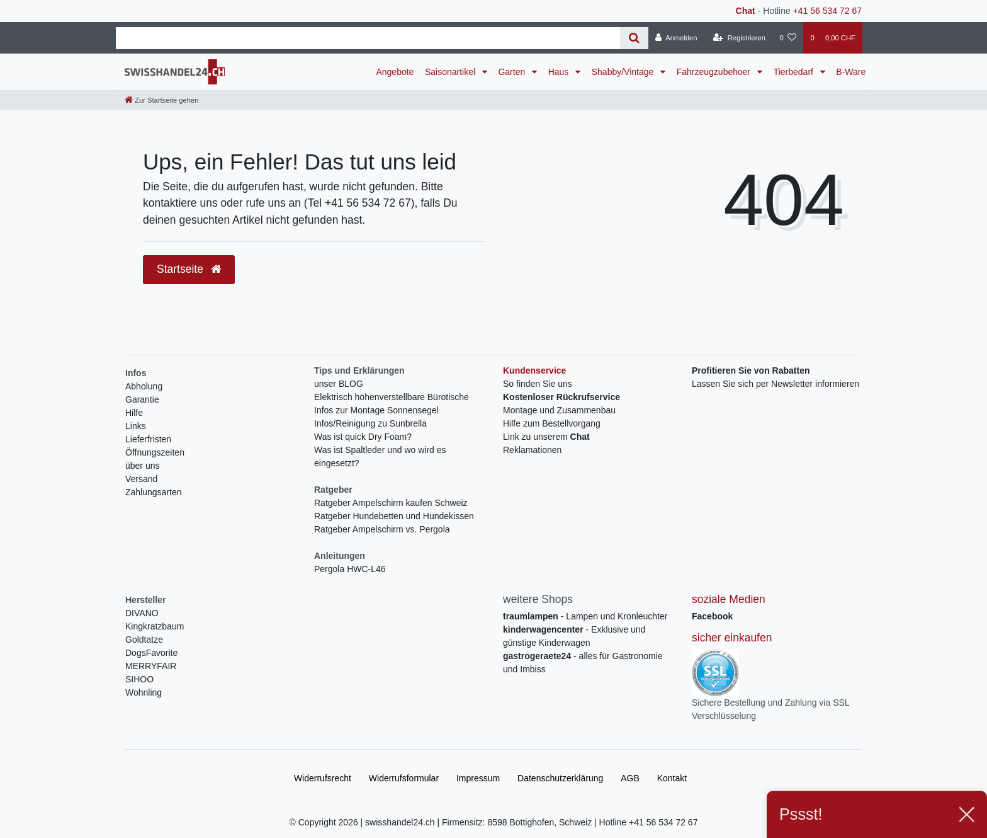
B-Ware (851, 72)
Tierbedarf (795, 72)
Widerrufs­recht (322, 778)
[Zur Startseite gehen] (161, 100)
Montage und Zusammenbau (559, 410)
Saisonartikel (451, 72)
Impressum (478, 778)
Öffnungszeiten (154, 452)
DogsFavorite (151, 653)
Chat (745, 11)
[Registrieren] (739, 38)
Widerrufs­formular (404, 778)
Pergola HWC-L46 (350, 569)
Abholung (143, 386)
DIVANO (142, 613)
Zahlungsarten (153, 492)
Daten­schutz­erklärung (560, 778)
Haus (560, 72)
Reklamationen (532, 450)
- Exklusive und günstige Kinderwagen (574, 636)
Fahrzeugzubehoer (715, 72)
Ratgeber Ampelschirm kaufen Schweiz (391, 503)
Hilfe (134, 413)
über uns (142, 466)
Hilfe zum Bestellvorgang (552, 423)
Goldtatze (144, 639)
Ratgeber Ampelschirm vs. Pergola (382, 529)
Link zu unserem (546, 437)
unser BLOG (338, 384)
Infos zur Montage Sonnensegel (376, 410)
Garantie (142, 399)
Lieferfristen (148, 439)
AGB (630, 778)
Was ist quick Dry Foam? (363, 437)
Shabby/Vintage (624, 72)
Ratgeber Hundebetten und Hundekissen (394, 516)
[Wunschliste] (787, 38)
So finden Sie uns (537, 384)
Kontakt (672, 778)
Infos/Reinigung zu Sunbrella (370, 423)
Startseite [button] (189, 269)
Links (135, 426)
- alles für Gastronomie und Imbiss (583, 662)
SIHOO (139, 679)
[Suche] (634, 38)
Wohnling (143, 692)
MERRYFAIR (150, 666)
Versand (141, 479)
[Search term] (368, 38)
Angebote (395, 72)
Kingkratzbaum (154, 626)
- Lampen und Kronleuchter (585, 616)
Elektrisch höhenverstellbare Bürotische (391, 397)
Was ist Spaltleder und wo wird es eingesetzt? (380, 456)
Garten (512, 72)
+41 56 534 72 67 (827, 11)
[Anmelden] (676, 38)
